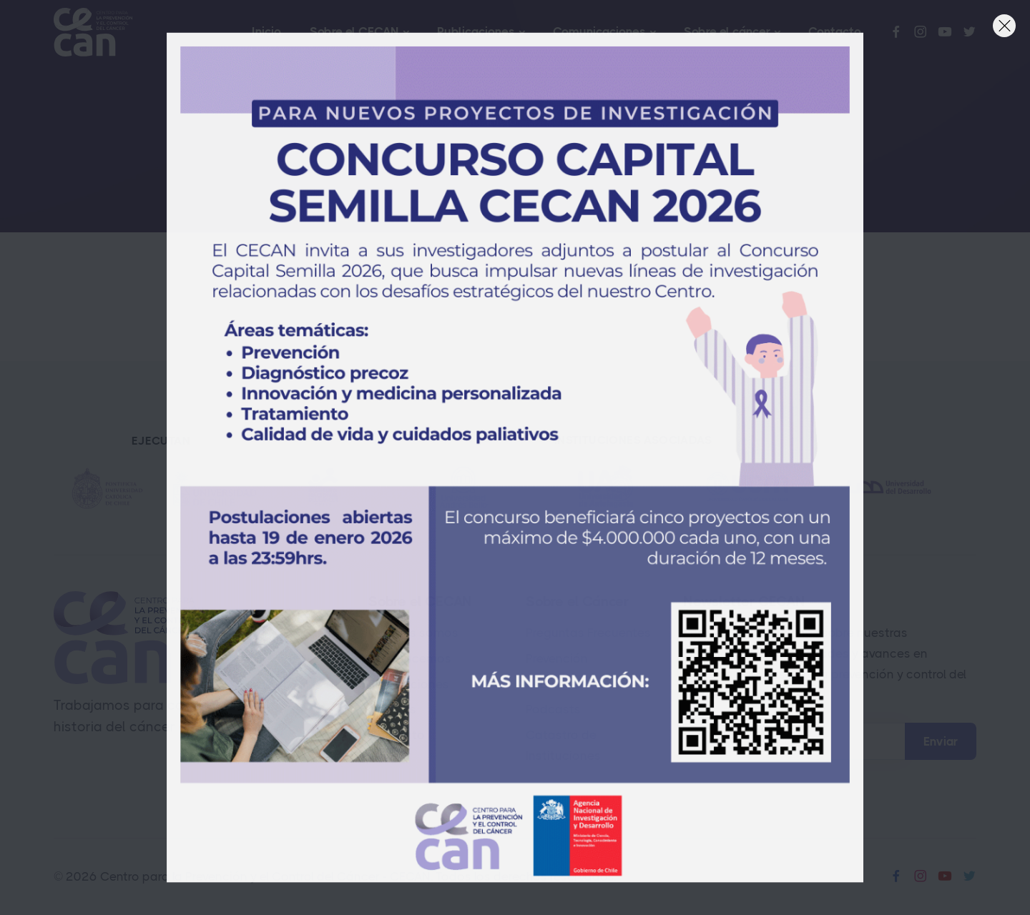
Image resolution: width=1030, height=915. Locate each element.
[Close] (1004, 25)
